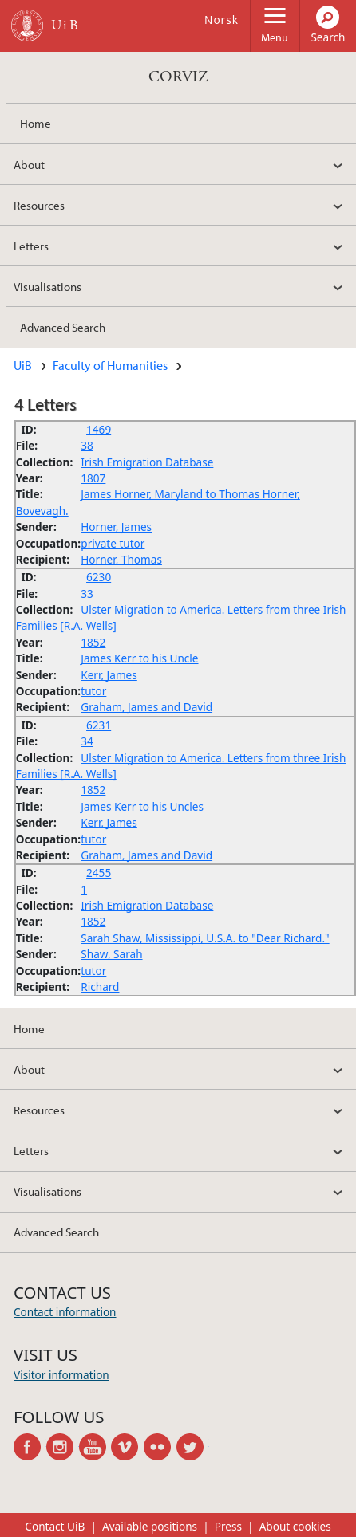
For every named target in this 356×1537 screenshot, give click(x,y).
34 (87, 741)
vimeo (127, 1446)
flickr (160, 1446)
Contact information (65, 1311)
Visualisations (47, 286)
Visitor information (61, 1374)
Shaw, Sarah (111, 953)
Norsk (221, 19)
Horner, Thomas (121, 559)
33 (87, 593)
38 (87, 445)
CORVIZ (178, 77)
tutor (93, 690)
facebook (30, 1446)
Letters (31, 246)
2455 (98, 872)
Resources (39, 205)
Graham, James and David (146, 706)
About (29, 164)
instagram (62, 1446)
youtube (95, 1446)
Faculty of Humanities (110, 365)
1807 (93, 477)
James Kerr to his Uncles (142, 806)
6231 (98, 725)
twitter (192, 1446)
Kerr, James (109, 674)
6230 (98, 576)
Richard (100, 986)
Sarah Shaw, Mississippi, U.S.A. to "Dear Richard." (205, 937)
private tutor (112, 543)
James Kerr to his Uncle (139, 658)
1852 (93, 642)
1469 (98, 429)
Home (35, 123)
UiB (23, 365)
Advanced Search (62, 327)
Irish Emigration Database (147, 462)
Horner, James (116, 526)
